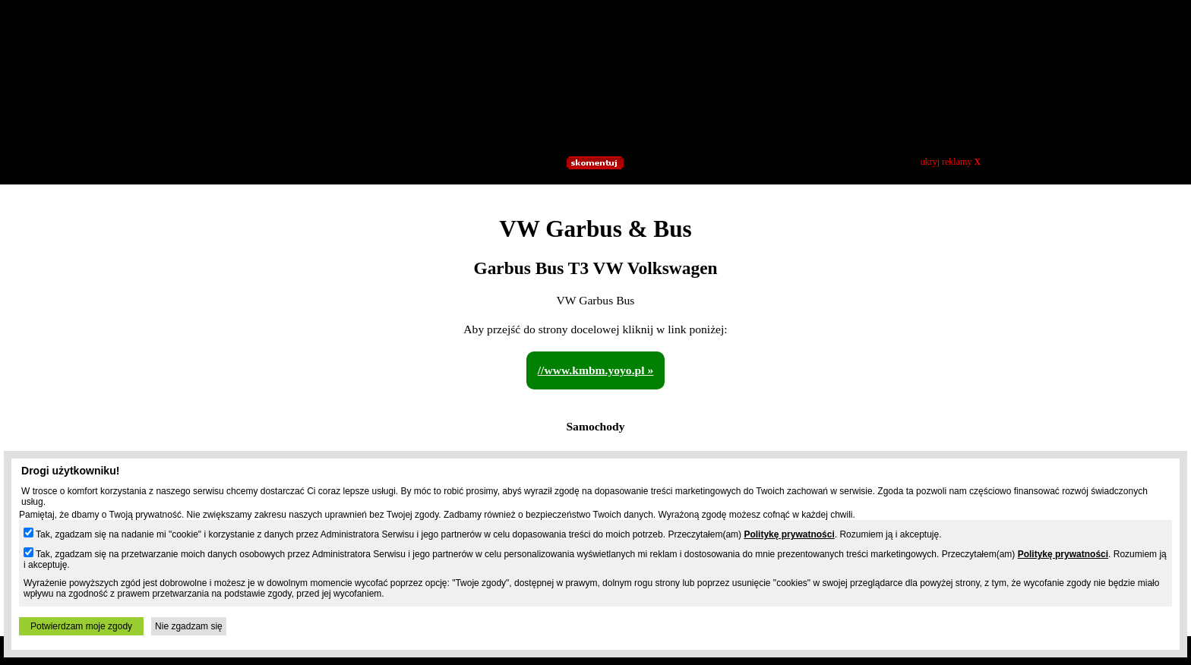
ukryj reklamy (951, 161)
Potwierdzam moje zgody (81, 626)
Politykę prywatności (789, 534)
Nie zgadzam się (189, 626)
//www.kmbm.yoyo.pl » (596, 370)
